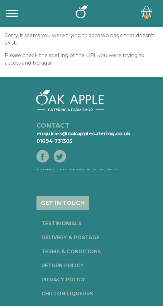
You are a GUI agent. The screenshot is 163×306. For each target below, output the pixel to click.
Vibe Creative (107, 169)
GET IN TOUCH (63, 203)
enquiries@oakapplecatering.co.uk (83, 134)
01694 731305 (54, 141)
